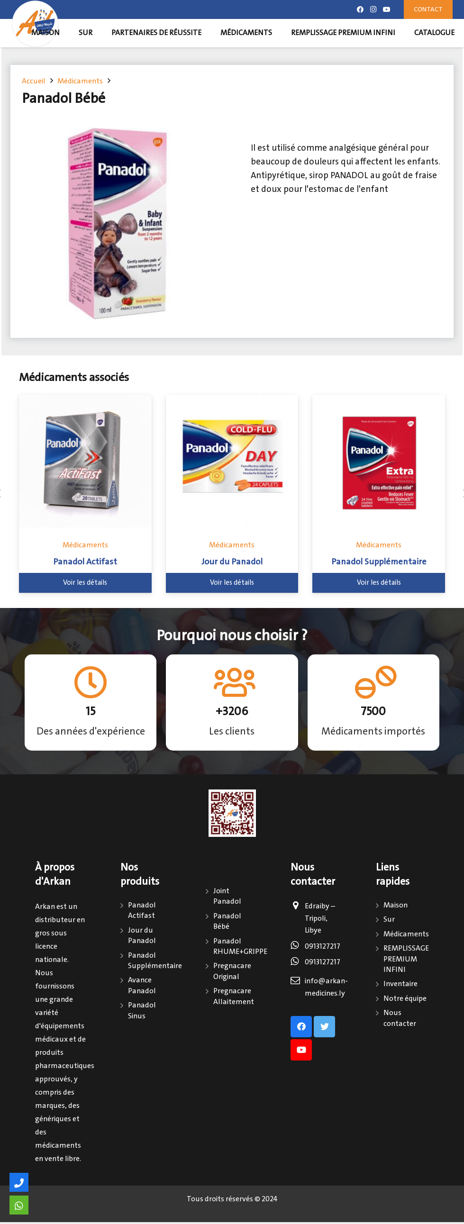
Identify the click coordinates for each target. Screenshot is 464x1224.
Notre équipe (405, 999)
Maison (395, 905)
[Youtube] (386, 9)
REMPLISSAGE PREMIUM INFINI (406, 959)
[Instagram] (373, 9)
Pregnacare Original (232, 971)
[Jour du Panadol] (232, 461)
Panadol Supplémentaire (379, 562)
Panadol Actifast (85, 562)
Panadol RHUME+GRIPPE (240, 946)
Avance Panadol (142, 985)
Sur (389, 919)
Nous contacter (399, 1018)
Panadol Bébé (227, 921)
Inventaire (400, 984)
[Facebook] (360, 9)
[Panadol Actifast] (85, 461)
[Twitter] (324, 1026)
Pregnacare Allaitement (233, 996)
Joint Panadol (227, 896)
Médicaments (85, 545)
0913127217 (322, 946)
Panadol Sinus (142, 1010)
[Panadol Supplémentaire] (378, 461)
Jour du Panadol (232, 562)
